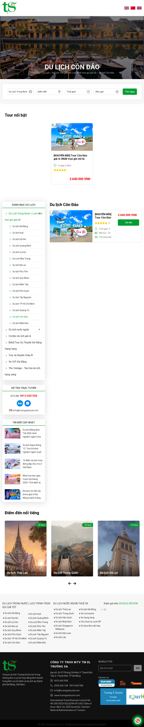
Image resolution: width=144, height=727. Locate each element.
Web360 (102, 724)
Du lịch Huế (16, 233)
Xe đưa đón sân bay (89, 625)
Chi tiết (128, 222)
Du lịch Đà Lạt (17, 265)
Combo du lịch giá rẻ (18, 336)
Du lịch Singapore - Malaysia (63, 627)
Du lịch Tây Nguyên (20, 297)
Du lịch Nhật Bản (62, 621)
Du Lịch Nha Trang (19, 258)
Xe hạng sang (86, 617)
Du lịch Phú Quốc (19, 291)
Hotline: (23, 396)
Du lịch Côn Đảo (106, 73)
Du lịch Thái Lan (62, 609)
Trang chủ (35, 73)
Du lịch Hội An (17, 239)
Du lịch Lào (59, 637)
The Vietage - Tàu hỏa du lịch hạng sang (22, 371)
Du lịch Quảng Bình (20, 245)
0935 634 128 (61, 685)
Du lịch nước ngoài (17, 329)
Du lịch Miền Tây (18, 284)
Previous (69, 583)
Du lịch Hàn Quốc (62, 617)
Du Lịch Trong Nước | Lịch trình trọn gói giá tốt (74, 73)
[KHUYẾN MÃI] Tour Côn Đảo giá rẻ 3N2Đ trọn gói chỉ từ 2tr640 (70, 157)
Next (74, 583)
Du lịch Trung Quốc (63, 613)
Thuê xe (83, 603)
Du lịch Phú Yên (18, 271)
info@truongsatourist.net (23, 410)
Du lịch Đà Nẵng (18, 226)
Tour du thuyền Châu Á (19, 355)
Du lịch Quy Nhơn (19, 278)
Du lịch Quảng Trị (19, 310)
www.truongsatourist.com (67, 695)
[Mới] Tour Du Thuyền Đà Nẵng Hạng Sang (23, 345)
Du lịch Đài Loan (62, 633)
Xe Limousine (86, 613)
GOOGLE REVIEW (128, 603)
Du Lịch (46, 73)
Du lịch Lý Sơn (17, 252)
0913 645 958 (61, 680)
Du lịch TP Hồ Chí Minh (22, 304)
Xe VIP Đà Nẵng (16, 361)
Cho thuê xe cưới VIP (89, 621)
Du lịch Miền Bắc (19, 323)
